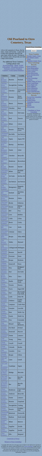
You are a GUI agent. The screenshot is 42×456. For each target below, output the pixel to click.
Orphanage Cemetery (4, 335)
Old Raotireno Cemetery (4, 139)
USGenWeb (6, 67)
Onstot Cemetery (4, 312)
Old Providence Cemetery (4, 124)
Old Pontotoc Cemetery (4, 103)
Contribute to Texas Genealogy (34, 111)
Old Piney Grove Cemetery (4, 90)
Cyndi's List (31, 98)
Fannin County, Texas (34, 56)
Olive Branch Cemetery (4, 276)
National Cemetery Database (13, 69)
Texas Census (31, 71)
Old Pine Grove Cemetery (4, 85)
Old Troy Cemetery (4, 210)
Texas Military (31, 86)
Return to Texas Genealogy (13, 442)
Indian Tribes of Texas (34, 81)
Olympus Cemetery (4, 300)
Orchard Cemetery (4, 327)
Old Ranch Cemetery (4, 134)
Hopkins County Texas (34, 61)
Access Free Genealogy (34, 97)
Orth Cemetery (4, 339)
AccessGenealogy (8, 65)
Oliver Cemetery (4, 285)
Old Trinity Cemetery (4, 206)
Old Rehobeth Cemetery (4, 150)
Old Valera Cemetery (4, 231)
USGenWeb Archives (17, 67)
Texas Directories (32, 73)
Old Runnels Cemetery (4, 166)
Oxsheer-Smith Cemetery (4, 421)
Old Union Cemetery (4, 214)
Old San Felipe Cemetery (4, 176)
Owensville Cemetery (4, 413)
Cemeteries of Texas (13, 438)
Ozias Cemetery (4, 426)
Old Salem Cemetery (4, 171)
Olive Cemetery (4, 281)
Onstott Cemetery (4, 316)
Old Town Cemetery (4, 203)
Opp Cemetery (4, 324)
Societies (30, 80)
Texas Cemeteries (32, 70)
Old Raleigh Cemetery (4, 129)
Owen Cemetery (4, 389)
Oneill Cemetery (4, 308)
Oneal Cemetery (4, 304)
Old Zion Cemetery (4, 252)
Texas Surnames (32, 90)
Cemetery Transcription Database (13, 70)
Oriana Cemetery (4, 331)
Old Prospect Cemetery (4, 112)
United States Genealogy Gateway (33, 101)
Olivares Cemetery (4, 271)
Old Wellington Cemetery (4, 247)
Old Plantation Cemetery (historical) (4, 97)
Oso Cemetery (4, 351)
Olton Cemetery (4, 296)
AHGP (16, 65)
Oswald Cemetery (4, 355)
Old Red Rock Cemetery (4, 144)
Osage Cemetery (4, 343)
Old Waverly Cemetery (4, 242)
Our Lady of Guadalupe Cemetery (4, 366)
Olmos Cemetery (4, 292)
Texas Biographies (33, 68)
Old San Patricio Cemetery (4, 181)
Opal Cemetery (4, 320)
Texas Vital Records (33, 91)
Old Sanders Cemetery (4, 187)
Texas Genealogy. (28, 446)
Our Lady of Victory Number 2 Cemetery (4, 384)
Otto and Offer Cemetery (4, 359)
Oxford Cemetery (4, 417)
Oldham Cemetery (4, 264)
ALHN (21, 65)
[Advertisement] (17, 18)
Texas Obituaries (32, 88)
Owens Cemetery (4, 393)
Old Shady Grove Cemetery (4, 198)
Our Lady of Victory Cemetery (4, 378)
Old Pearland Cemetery (4, 79)
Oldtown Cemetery (4, 267)
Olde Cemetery (4, 260)
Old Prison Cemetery (4, 108)
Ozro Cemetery (4, 434)
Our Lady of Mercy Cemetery (4, 372)
